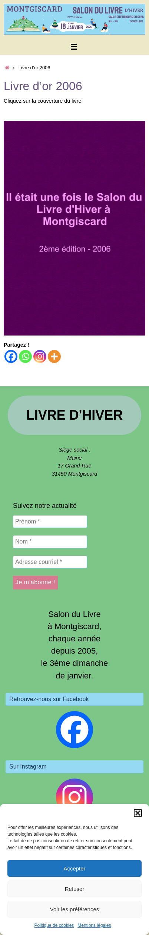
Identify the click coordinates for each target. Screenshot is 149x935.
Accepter (74, 868)
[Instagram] (39, 356)
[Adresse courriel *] (50, 562)
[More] (54, 356)
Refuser (75, 889)
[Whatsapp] (25, 356)
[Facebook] (10, 356)
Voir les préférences (74, 909)
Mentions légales (94, 925)
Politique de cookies (54, 925)
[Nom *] (50, 541)
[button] (138, 813)
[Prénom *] (50, 521)
